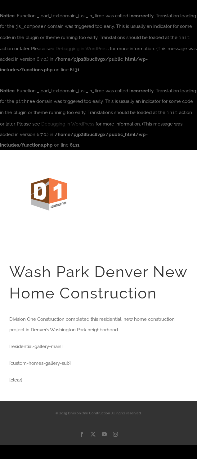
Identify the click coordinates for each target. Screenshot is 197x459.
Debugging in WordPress (82, 48)
